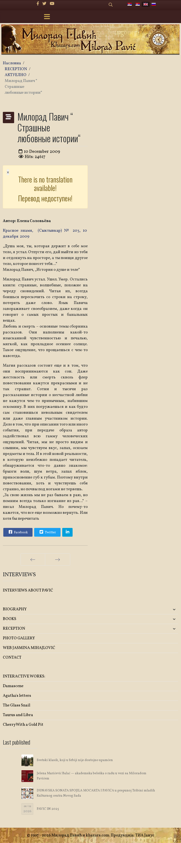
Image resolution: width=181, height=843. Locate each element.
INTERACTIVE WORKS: (24, 676)
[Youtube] (52, 4)
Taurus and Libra (18, 715)
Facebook (18, 532)
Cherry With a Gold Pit (23, 724)
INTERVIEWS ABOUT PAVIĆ (28, 590)
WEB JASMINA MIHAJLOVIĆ (29, 648)
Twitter (47, 532)
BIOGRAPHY (15, 609)
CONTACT (12, 657)
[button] (149, 609)
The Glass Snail (16, 705)
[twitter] (44, 4)
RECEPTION (14, 628)
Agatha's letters (17, 695)
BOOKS (9, 619)
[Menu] (47, 17)
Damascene (13, 686)
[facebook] (38, 4)
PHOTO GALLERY (19, 638)
